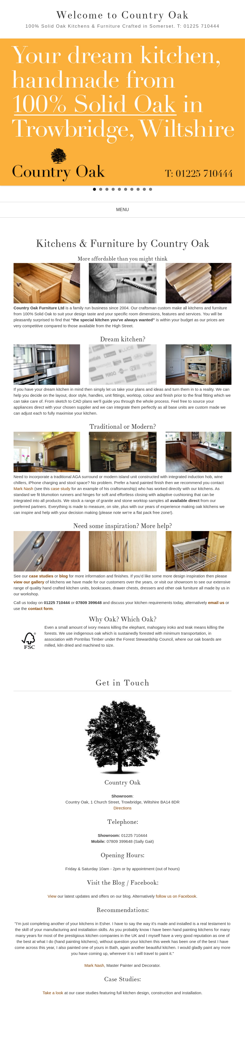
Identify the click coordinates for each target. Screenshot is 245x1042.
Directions (123, 808)
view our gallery (29, 582)
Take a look (53, 992)
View (52, 896)
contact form (40, 608)
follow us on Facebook (176, 896)
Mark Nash (23, 488)
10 (150, 189)
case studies (41, 576)
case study (60, 488)
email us (216, 602)
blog (63, 576)
